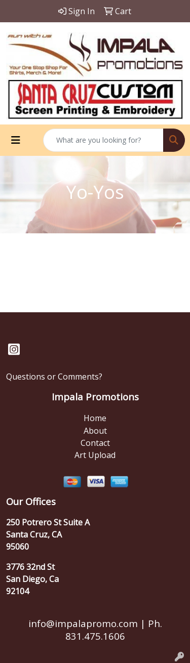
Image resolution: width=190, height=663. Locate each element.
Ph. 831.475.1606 (113, 629)
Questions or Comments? (54, 376)
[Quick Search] (103, 140)
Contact (95, 442)
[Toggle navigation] (15, 140)
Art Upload (95, 455)
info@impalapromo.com (83, 623)
